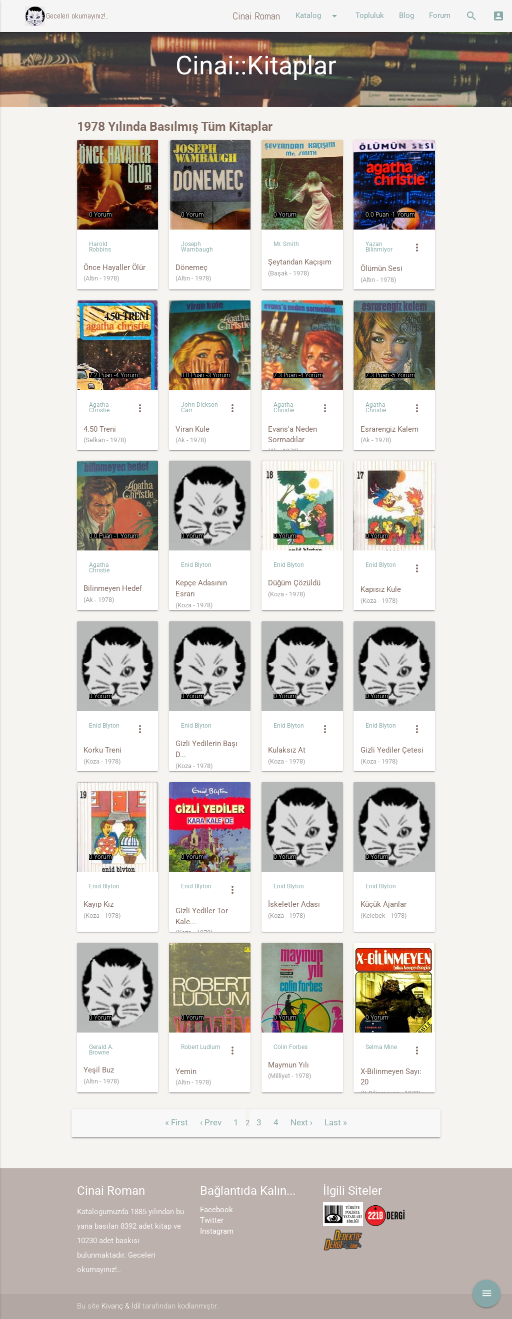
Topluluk (370, 15)
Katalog (318, 16)
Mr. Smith (286, 244)
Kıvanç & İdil (121, 1306)
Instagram (217, 1231)
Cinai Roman (256, 15)
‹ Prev (211, 1122)
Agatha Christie (99, 407)
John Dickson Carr (199, 407)
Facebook (216, 1210)
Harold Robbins (100, 247)
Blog (406, 15)
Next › (301, 1122)
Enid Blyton (196, 564)
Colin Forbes (291, 1047)
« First (176, 1122)
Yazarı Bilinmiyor (379, 247)
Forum (439, 15)
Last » (335, 1122)
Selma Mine (381, 1047)
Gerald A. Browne (101, 1050)
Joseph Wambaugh (197, 247)
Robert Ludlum (200, 1047)
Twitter (212, 1220)
